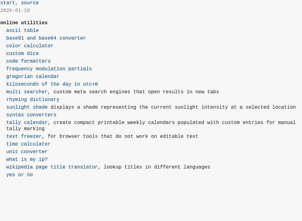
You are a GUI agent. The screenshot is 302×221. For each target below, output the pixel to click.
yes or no (19, 175)
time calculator (28, 144)
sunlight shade (26, 107)
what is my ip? (26, 159)
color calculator (30, 46)
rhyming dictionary (32, 99)
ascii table (22, 30)
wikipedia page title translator (52, 167)
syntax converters (31, 115)
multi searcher (26, 92)
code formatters (28, 61)
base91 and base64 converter (46, 38)
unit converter (26, 152)
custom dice (22, 53)
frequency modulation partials (49, 69)
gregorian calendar (32, 76)
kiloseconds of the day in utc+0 (52, 84)
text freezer (24, 136)
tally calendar (26, 122)
